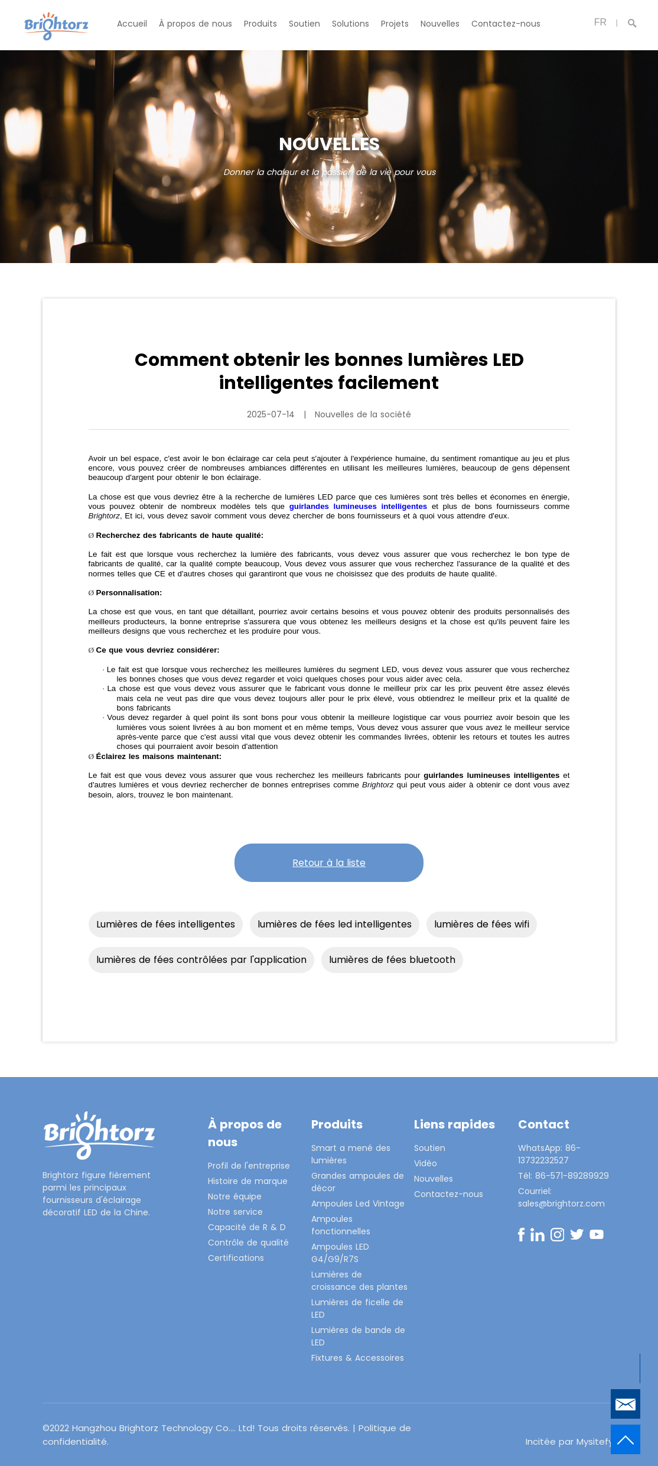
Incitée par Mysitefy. (570, 1441)
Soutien (304, 24)
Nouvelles (440, 24)
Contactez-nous (505, 24)
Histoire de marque (248, 1181)
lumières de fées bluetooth (392, 959)
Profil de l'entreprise (249, 1166)
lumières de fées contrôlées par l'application (201, 959)
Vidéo (425, 1163)
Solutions (350, 24)
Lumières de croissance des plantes (359, 1281)
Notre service (235, 1212)
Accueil (132, 24)
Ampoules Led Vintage (358, 1203)
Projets (395, 24)
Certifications (236, 1258)
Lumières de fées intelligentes (165, 924)
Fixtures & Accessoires (357, 1358)
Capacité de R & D (247, 1227)
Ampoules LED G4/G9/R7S (340, 1253)
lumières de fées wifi (481, 924)
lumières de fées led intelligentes (335, 924)
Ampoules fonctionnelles (340, 1225)
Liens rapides (454, 1124)
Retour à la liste (329, 863)
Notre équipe (235, 1196)
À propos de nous (195, 24)
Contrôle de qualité (248, 1242)
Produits (260, 24)
